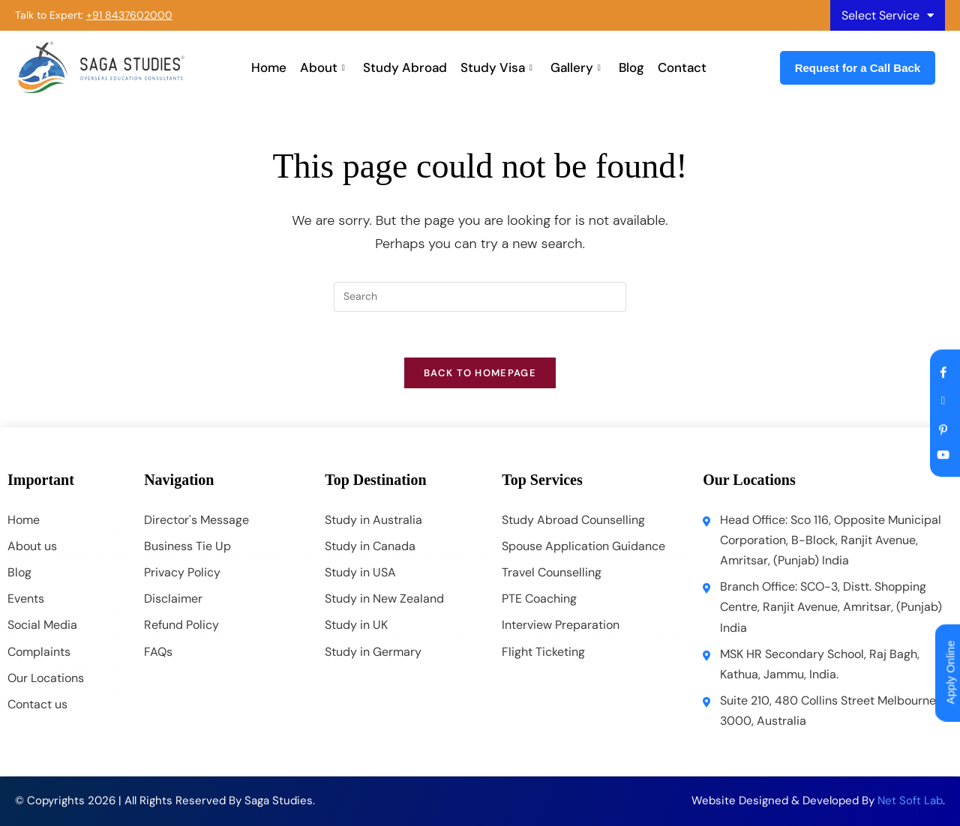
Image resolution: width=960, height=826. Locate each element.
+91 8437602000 (129, 15)
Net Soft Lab (910, 800)
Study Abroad (405, 67)
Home (268, 67)
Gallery (575, 67)
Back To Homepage (480, 373)
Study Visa (496, 67)
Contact (682, 67)
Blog (631, 67)
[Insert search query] (480, 297)
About (322, 67)
